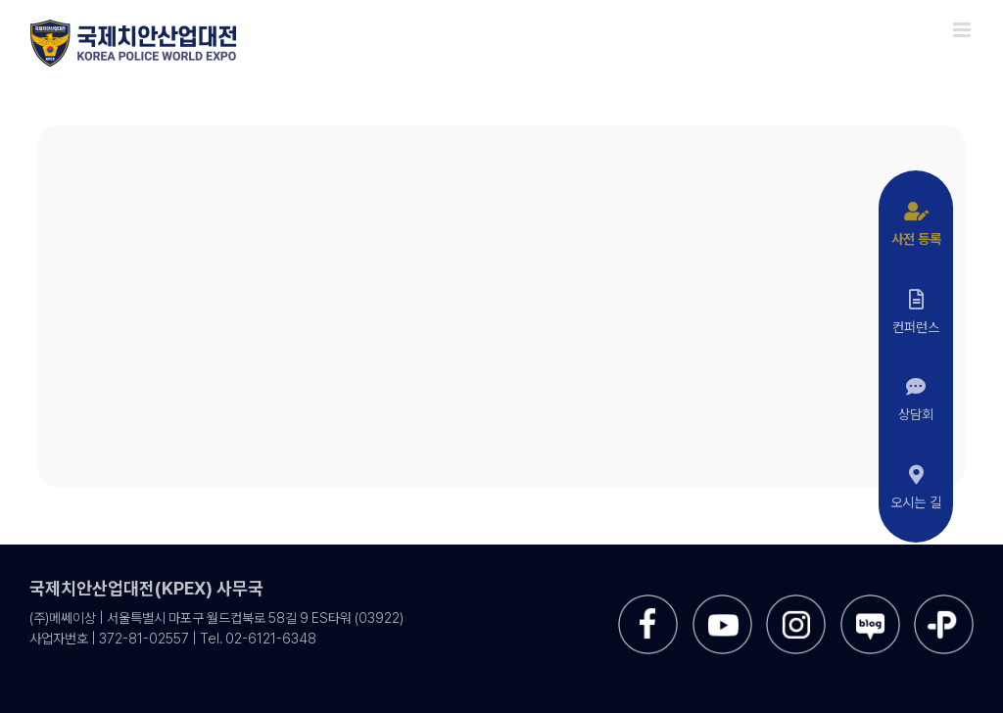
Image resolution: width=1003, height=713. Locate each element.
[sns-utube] (722, 602)
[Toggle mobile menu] (963, 30)
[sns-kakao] (944, 602)
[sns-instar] (796, 602)
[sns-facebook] (648, 602)
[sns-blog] (870, 602)
